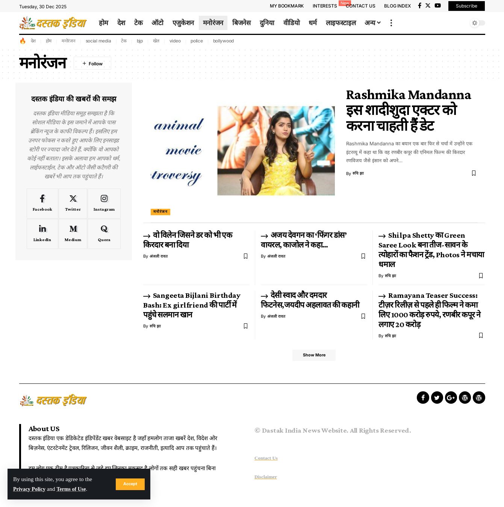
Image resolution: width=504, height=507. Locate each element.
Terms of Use (75, 489)
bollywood (223, 41)
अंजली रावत (159, 256)
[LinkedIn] (42, 234)
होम (49, 41)
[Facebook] (419, 6)
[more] (391, 23)
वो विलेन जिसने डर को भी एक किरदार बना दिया (187, 240)
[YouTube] (438, 6)
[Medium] (73, 234)
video (175, 41)
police (197, 41)
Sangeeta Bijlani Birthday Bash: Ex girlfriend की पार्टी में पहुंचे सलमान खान (191, 305)
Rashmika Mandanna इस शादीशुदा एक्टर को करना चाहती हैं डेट (408, 110)
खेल (156, 41)
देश (33, 41)
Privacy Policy (30, 489)
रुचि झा (358, 173)
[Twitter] (428, 6)
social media (98, 41)
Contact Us (266, 459)
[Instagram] (104, 204)
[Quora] (104, 234)
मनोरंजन (69, 41)
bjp (140, 41)
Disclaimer (265, 478)
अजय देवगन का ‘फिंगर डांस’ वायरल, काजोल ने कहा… (304, 240)
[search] (461, 23)
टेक (124, 41)
